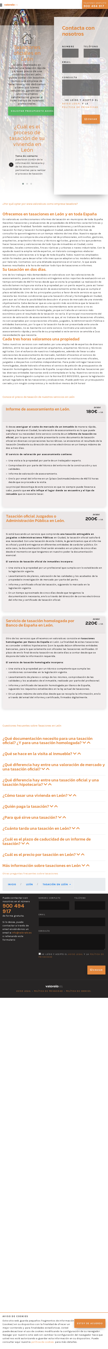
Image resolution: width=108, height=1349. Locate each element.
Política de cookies (78, 991)
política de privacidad (80, 107)
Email (66, 62)
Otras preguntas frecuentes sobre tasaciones (30, 873)
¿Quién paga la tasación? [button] (30, 806)
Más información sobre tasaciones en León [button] (46, 865)
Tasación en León (56, 884)
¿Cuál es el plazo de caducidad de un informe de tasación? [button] (47, 841)
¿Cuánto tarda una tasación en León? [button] (41, 828)
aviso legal (71, 103)
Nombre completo (50, 898)
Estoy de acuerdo (90, 1323)
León (29, 884)
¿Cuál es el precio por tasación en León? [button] (43, 854)
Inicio (12, 884)
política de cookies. (43, 1342)
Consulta (69, 77)
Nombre (68, 46)
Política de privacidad (48, 991)
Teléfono (91, 46)
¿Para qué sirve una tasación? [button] (34, 817)
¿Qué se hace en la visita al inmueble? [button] (42, 754)
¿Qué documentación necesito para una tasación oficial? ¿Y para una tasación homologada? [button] (48, 740)
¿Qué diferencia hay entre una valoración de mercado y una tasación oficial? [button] (54, 767)
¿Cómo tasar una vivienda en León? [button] (39, 795)
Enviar (90, 119)
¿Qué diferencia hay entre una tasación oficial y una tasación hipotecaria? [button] (51, 782)
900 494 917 (13, 908)
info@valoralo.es (22, 932)
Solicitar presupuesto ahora (32, 111)
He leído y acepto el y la (80, 104)
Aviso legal (23, 991)
